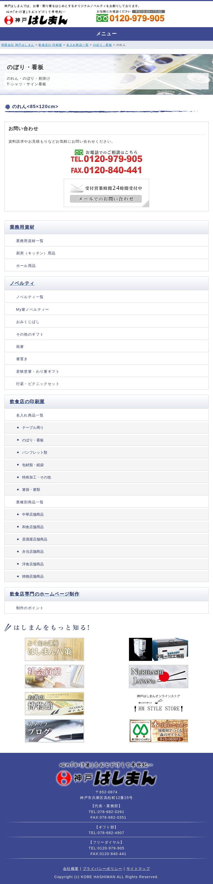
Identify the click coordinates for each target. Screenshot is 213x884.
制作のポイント (30, 608)
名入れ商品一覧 (77, 44)
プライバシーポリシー (102, 869)
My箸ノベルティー (32, 309)
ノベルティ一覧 (30, 297)
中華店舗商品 (33, 514)
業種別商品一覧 (30, 502)
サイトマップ (138, 869)
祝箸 (20, 347)
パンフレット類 (34, 452)
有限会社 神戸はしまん (17, 44)
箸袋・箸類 (31, 489)
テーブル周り (33, 427)
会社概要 (71, 869)
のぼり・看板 (102, 44)
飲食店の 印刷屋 (50, 44)
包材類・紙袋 (33, 465)
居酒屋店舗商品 (34, 539)
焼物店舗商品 (33, 576)
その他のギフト (30, 334)
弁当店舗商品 (33, 551)
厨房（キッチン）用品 (36, 253)
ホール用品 (26, 266)
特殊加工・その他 (36, 477)
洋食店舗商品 (33, 564)
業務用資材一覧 (30, 241)
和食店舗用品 (33, 527)
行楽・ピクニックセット (38, 384)
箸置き (22, 359)
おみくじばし (28, 322)
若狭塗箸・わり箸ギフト (38, 371)
